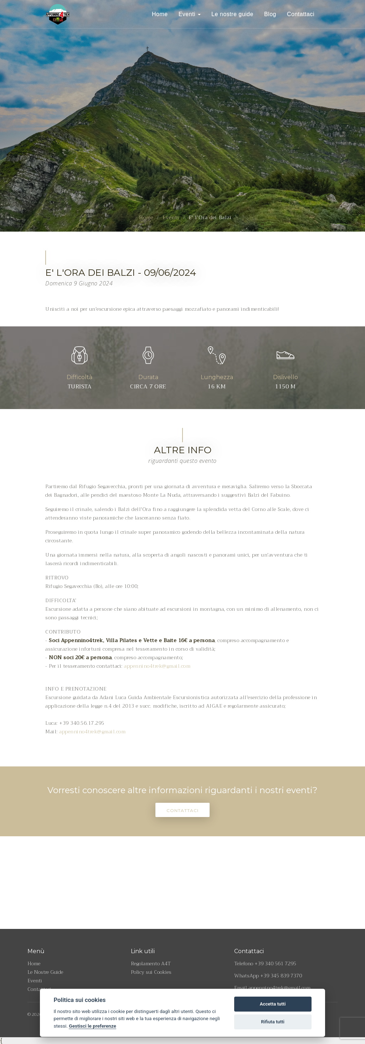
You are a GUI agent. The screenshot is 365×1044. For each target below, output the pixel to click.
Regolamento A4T (151, 963)
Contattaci (300, 14)
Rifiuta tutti (272, 1021)
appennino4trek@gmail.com (157, 666)
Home (160, 14)
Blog (270, 14)
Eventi (171, 217)
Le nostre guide (232, 14)
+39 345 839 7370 (281, 975)
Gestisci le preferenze (92, 1026)
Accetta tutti (273, 1004)
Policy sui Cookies (151, 972)
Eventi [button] (190, 14)
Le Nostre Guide (45, 972)
